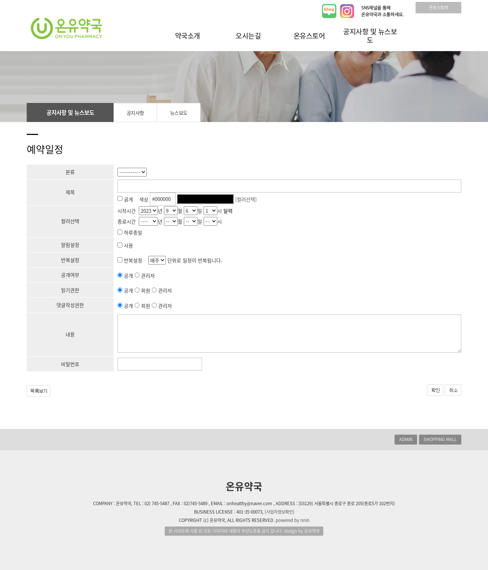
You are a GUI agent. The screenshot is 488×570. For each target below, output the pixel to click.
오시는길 (248, 36)
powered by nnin (293, 520)
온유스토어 (438, 7)
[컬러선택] (246, 198)
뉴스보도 (179, 112)
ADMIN (406, 439)
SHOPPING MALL (440, 439)
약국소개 (187, 36)
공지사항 (135, 112)
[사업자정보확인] (279, 512)
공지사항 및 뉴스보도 (370, 35)
